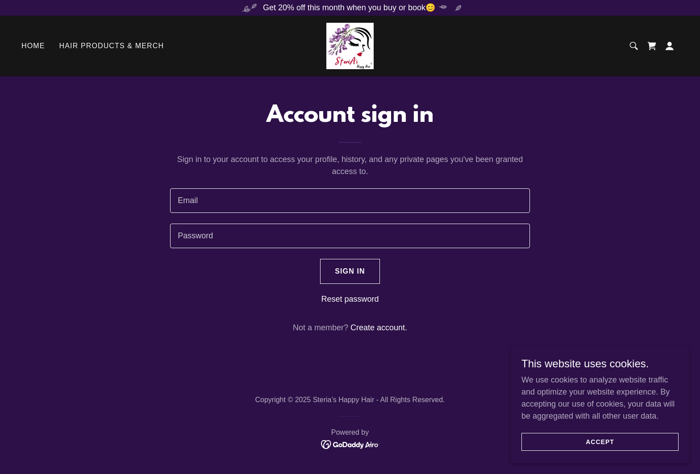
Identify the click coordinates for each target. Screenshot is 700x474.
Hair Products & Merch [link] (111, 46)
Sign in (350, 271)
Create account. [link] (378, 327)
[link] (350, 45)
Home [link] (33, 46)
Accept (600, 460)
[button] (670, 46)
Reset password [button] (350, 299)
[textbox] (349, 200)
